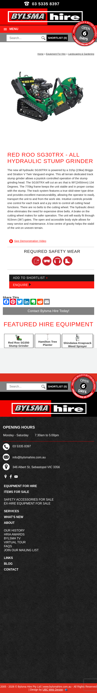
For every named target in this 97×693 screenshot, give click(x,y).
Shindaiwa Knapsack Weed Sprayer (77, 344)
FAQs (8, 546)
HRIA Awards (14, 534)
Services (11, 511)
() (57, 37)
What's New (13, 517)
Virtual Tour (15, 542)
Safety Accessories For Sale (29, 499)
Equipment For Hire (56, 54)
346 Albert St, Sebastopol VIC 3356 (36, 467)
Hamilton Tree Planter (47, 343)
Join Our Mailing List (21, 550)
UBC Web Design (52, 689)
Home (40, 54)
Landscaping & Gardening (81, 54)
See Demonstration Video (27, 241)
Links (8, 557)
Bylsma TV (12, 538)
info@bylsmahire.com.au (28, 457)
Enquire (22, 285)
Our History (14, 530)
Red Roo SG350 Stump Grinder (18, 344)
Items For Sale (16, 491)
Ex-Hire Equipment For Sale (27, 503)
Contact (11, 569)
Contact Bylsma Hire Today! (48, 311)
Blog (8, 563)
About (9, 522)
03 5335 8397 (48, 4)
